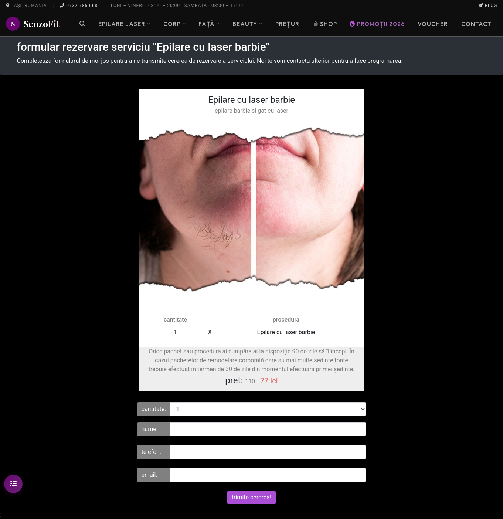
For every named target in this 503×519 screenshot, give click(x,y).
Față (209, 23)
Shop (325, 23)
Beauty (247, 23)
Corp (174, 23)
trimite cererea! (251, 497)
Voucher (433, 23)
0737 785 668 (79, 5)
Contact (476, 23)
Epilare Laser (124, 23)
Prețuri (288, 23)
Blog (488, 5)
